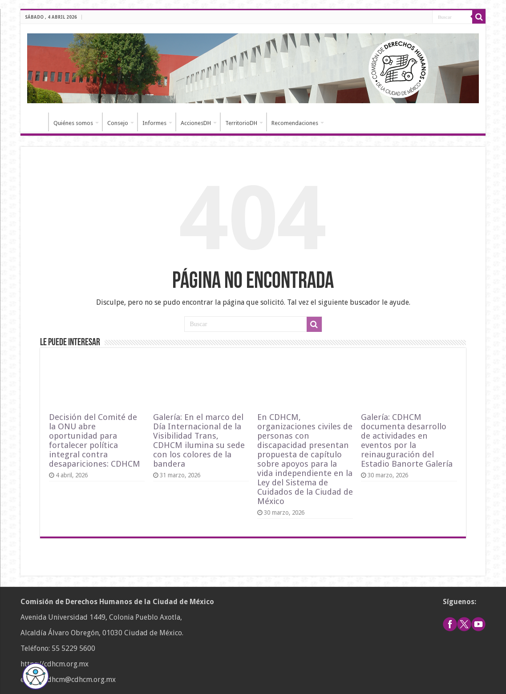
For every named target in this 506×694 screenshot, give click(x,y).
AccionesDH (196, 123)
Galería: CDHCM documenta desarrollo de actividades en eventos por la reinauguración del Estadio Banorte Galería (407, 440)
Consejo (117, 123)
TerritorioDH (241, 123)
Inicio (36, 122)
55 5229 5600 (73, 648)
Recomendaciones (294, 123)
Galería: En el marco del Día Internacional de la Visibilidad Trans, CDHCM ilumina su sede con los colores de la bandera (199, 440)
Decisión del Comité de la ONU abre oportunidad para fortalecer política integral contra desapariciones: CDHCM (94, 440)
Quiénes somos (73, 123)
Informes (154, 123)
